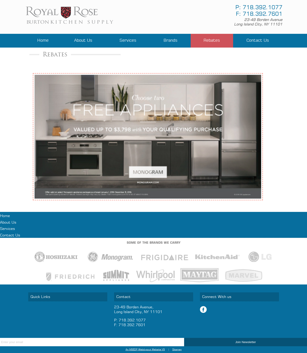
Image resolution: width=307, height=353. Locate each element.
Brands (171, 41)
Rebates (212, 41)
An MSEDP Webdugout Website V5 (145, 349)
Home (43, 41)
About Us (83, 41)
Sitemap (177, 349)
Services (128, 41)
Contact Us (257, 41)
